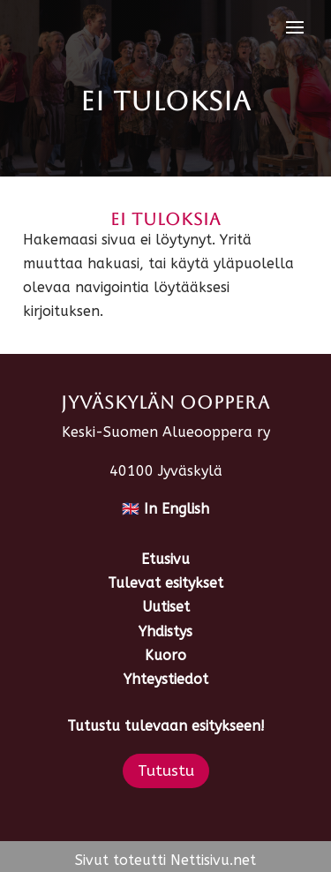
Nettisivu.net (213, 860)
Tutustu (166, 770)
